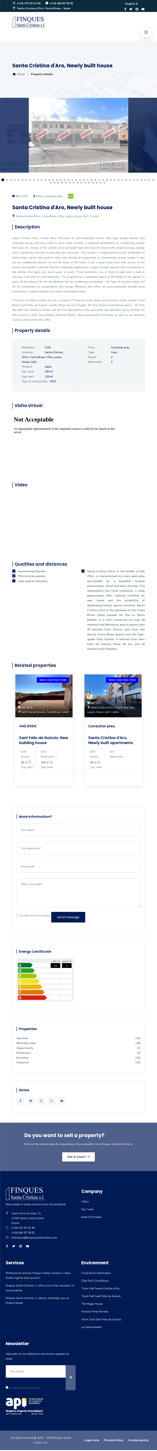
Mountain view (78, 1044)
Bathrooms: (95, 363)
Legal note (91, 1441)
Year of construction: (35, 382)
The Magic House (92, 1305)
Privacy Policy (113, 1441)
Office (85, 1202)
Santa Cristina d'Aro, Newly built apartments (111, 741)
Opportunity (78, 1048)
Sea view (78, 1039)
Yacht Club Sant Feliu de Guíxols (101, 1320)
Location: (27, 353)
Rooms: (92, 358)
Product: (27, 367)
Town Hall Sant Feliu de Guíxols (101, 1297)
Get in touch (78, 1158)
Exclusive (78, 1058)
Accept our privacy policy (33, 916)
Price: (91, 348)
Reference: (28, 348)
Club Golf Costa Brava (95, 1282)
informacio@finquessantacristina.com (34, 1238)
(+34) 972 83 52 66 (26, 4)
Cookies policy (138, 1441)
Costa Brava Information (96, 1274)
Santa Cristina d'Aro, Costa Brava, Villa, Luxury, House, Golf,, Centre (55, 217)
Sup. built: (28, 377)
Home (18, 75)
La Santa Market (91, 1328)
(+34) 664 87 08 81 (59, 4)
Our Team (87, 1210)
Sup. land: (28, 372)
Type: (91, 353)
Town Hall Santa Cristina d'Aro (100, 1289)
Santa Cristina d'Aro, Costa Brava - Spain (42, 9)
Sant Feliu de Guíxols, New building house (40, 741)
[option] (78, 139)
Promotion (78, 1053)
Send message (68, 918)
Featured (78, 1063)
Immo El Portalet (91, 1218)
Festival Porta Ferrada (94, 1313)
